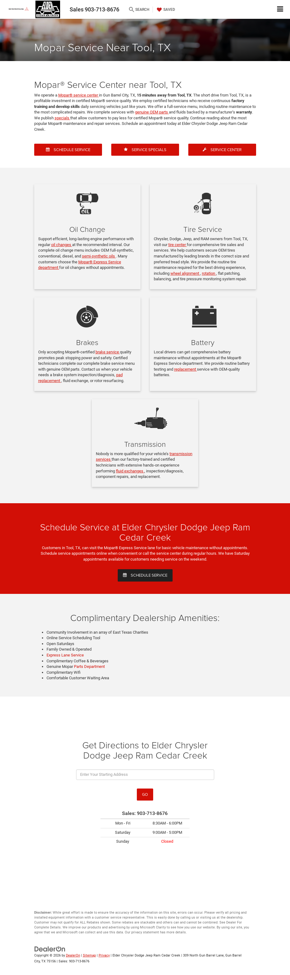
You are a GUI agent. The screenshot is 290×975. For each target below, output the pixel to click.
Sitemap (89, 955)
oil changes (61, 244)
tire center (177, 244)
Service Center (222, 149)
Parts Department (89, 666)
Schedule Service (68, 149)
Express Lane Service (65, 655)
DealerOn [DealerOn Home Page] (73, 955)
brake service (108, 352)
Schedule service (145, 575)
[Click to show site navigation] (280, 9)
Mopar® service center (78, 95)
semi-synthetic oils (99, 256)
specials (62, 118)
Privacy (104, 955)
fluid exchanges (130, 471)
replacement (185, 369)
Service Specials (145, 149)
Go (145, 794)
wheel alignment (185, 273)
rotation (209, 273)
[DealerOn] (50, 949)
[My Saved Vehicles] (165, 9)
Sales (94, 9)
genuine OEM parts (152, 112)
